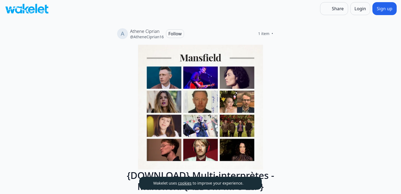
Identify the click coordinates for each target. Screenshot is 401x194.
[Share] (334, 8)
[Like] (279, 33)
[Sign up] (384, 8)
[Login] (360, 8)
